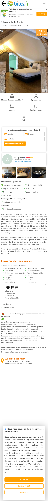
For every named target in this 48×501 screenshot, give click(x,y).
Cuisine (6, 304)
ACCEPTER (24, 479)
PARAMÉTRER (24, 486)
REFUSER (24, 492)
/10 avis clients (41, 32)
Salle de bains (9, 308)
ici (5, 472)
